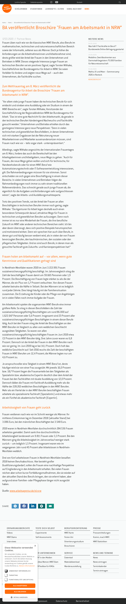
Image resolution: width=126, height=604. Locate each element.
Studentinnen (36, 9)
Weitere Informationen (27, 566)
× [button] (35, 546)
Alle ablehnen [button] (20, 592)
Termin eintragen (100, 570)
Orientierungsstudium (74, 541)
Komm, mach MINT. (101, 537)
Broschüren (69, 546)
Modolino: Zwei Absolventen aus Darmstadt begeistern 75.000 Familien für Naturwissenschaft (105, 60)
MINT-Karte (69, 532)
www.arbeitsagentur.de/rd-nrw (25, 490)
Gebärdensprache (37, 2)
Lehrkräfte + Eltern (54, 9)
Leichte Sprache (20, 2)
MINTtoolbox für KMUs (45, 566)
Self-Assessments (44, 537)
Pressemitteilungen (101, 532)
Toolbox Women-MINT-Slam (47, 562)
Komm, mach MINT (74, 9)
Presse (97, 528)
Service (68, 553)
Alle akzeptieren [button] (20, 586)
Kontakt (79, 2)
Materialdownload (71, 562)
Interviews (11, 541)
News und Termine (103, 553)
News (87, 9)
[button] (20, 597)
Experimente (41, 532)
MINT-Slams (12, 537)
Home (4, 23)
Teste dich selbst (45, 528)
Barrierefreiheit (82, 601)
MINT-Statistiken (100, 541)
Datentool (68, 557)
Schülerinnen (21, 9)
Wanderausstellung (72, 566)
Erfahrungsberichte (18, 528)
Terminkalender (100, 566)
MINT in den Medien (44, 557)
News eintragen (100, 562)
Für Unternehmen (45, 553)
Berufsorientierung (75, 528)
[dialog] (20, 572)
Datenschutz (61, 601)
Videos (10, 532)
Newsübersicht (94, 80)
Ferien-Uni (68, 537)
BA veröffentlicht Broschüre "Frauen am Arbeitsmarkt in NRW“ (32, 23)
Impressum (42, 601)
